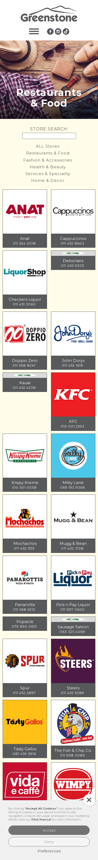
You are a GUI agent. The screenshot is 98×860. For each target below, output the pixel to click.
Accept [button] (49, 830)
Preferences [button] (49, 851)
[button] (34, 31)
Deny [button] (49, 841)
